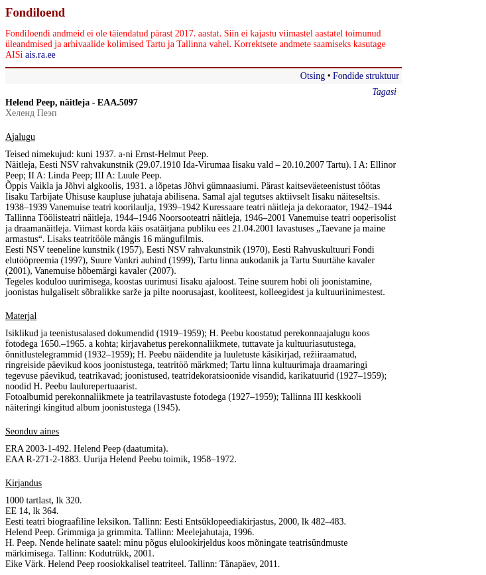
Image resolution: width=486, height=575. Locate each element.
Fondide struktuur (366, 76)
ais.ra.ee (40, 55)
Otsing (312, 76)
